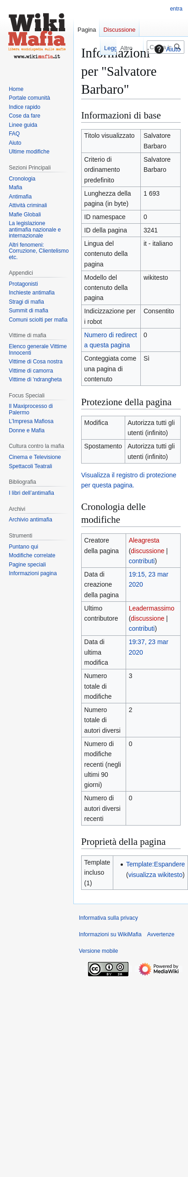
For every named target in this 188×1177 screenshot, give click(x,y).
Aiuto (166, 49)
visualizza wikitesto (155, 874)
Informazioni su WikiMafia (110, 934)
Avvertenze (161, 934)
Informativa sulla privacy (108, 918)
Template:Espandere (155, 864)
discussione (147, 551)
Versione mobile (98, 951)
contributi (142, 561)
